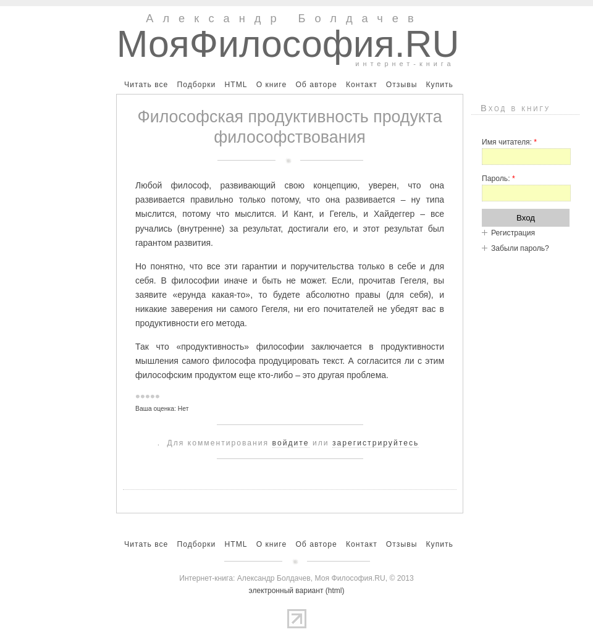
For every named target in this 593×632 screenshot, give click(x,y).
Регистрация (513, 233)
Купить (439, 84)
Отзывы (402, 84)
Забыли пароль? (520, 248)
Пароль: (498, 178)
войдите (290, 443)
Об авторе (316, 84)
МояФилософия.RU (288, 44)
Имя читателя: (509, 142)
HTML (235, 84)
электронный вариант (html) (297, 590)
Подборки (196, 84)
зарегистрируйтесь (375, 443)
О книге (271, 84)
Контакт (361, 84)
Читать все (146, 84)
